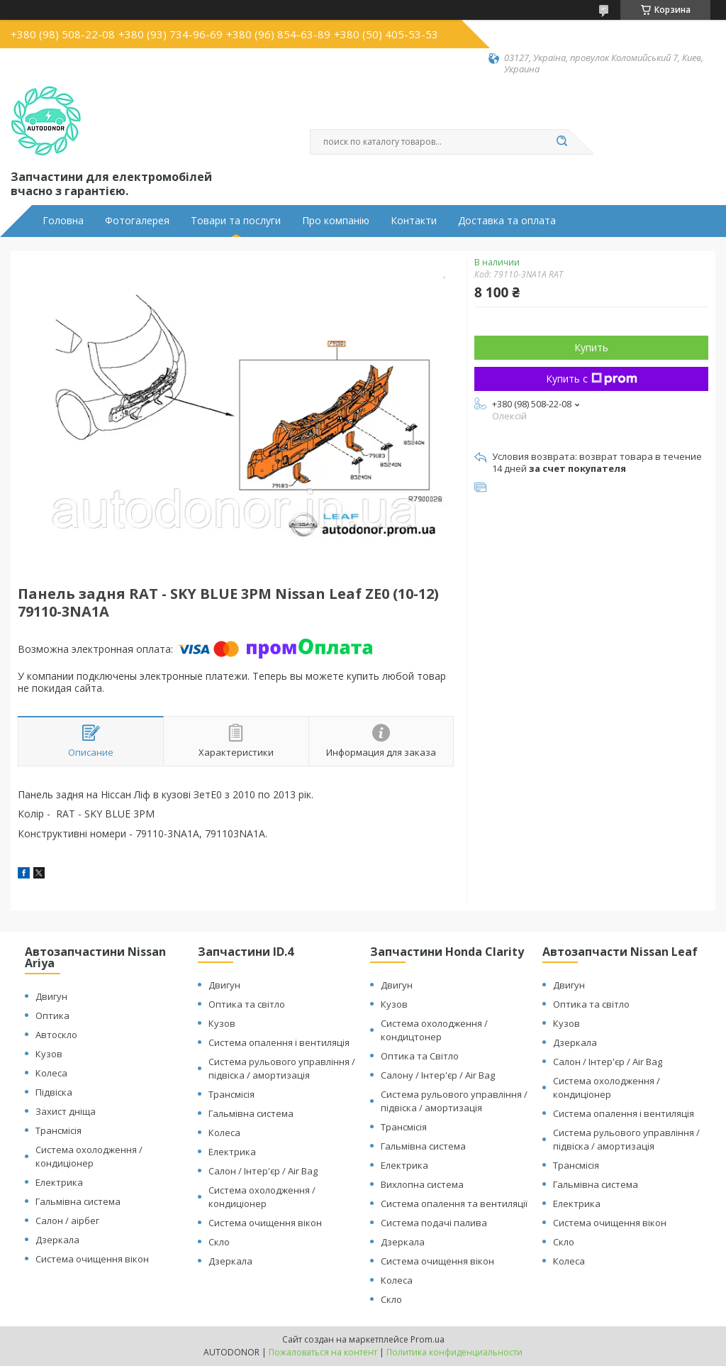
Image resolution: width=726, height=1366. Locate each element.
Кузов (48, 1053)
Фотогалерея (137, 221)
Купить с (591, 378)
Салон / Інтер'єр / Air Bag (263, 1170)
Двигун (51, 996)
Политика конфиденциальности (454, 1352)
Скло (219, 1241)
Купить (591, 347)
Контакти (414, 221)
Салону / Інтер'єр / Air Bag (438, 1075)
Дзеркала (57, 1239)
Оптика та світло (246, 1004)
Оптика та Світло (420, 1056)
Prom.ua (428, 1339)
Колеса (51, 1073)
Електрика (59, 1182)
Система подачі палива (434, 1222)
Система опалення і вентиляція (279, 1042)
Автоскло (56, 1034)
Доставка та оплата (507, 221)
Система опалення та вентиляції (454, 1203)
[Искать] (561, 142)
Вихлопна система (422, 1184)
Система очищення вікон (92, 1258)
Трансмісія (58, 1130)
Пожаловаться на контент (323, 1352)
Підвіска (53, 1092)
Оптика (52, 1015)
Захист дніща (65, 1111)
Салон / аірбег (67, 1220)
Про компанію (335, 221)
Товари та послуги (236, 221)
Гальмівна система (78, 1201)
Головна (63, 221)
